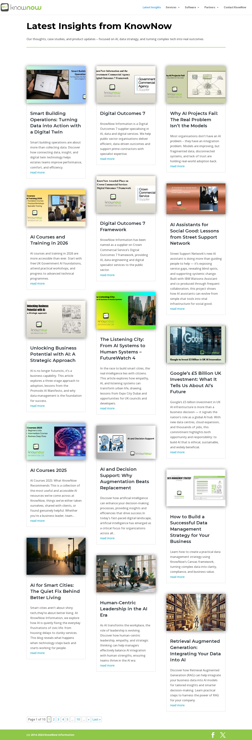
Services (171, 7)
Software (190, 7)
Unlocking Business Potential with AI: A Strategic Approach (53, 354)
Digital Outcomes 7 (122, 113)
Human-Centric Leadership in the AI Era (123, 609)
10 (78, 719)
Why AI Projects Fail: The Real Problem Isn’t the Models (194, 119)
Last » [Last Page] (96, 719)
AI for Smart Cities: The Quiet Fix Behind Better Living (55, 591)
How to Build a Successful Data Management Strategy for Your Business (190, 529)
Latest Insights (152, 7)
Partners (209, 7)
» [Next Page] (88, 719)
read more (37, 172)
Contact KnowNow (235, 7)
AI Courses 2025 (48, 470)
